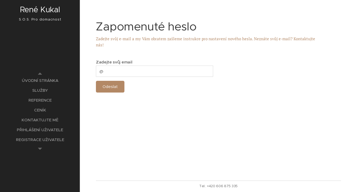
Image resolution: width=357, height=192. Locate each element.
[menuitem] (40, 80)
